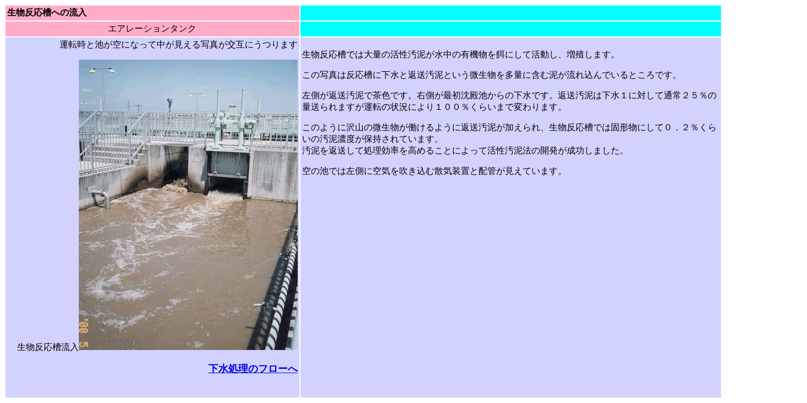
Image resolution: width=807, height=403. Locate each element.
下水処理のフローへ (253, 368)
